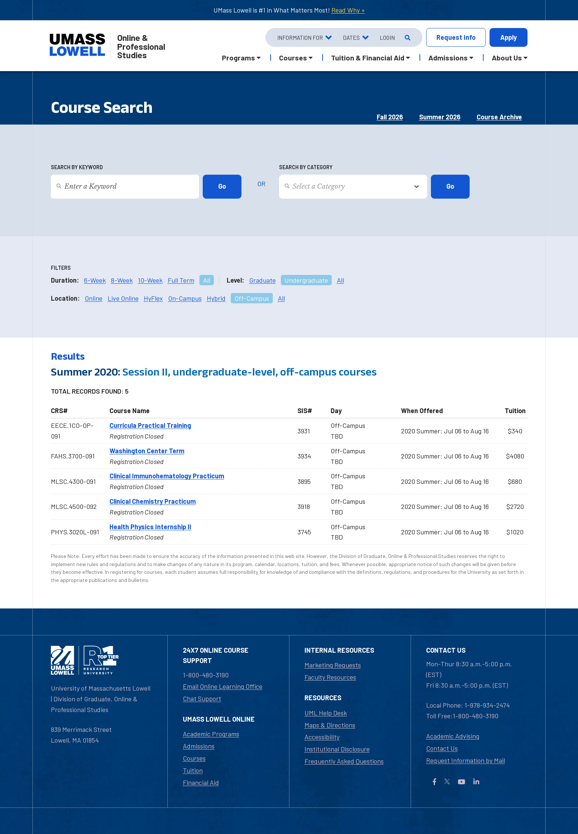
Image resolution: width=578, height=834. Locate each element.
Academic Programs (211, 734)
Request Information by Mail (465, 760)
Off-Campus (251, 298)
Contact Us (442, 748)
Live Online (123, 298)
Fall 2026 (390, 117)
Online (93, 298)
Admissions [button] (448, 57)
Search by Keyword (77, 167)
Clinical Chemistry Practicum (152, 501)
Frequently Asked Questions (344, 761)
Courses (194, 758)
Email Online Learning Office (222, 686)
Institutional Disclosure (337, 749)
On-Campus (185, 298)
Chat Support (202, 698)
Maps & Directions (329, 725)
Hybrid (216, 298)
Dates (351, 37)
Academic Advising (452, 736)
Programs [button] (238, 57)
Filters (61, 268)
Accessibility (322, 737)
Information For (300, 37)
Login (387, 37)
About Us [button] (507, 57)
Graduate (262, 280)
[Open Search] (406, 37)
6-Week (95, 280)
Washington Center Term (146, 451)
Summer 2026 (439, 117)
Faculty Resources (330, 677)
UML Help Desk (325, 713)
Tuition (193, 770)
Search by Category (305, 167)
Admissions (199, 746)
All (206, 280)
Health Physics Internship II (150, 527)
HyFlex (153, 298)
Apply (508, 37)
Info (456, 37)
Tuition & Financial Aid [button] (367, 57)
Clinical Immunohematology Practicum (166, 476)
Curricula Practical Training (150, 425)
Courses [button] (293, 57)
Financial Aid (201, 782)
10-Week (150, 280)
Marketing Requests (332, 665)
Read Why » (348, 10)
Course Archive (499, 117)
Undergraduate (306, 280)
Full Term (181, 280)
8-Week (122, 280)
